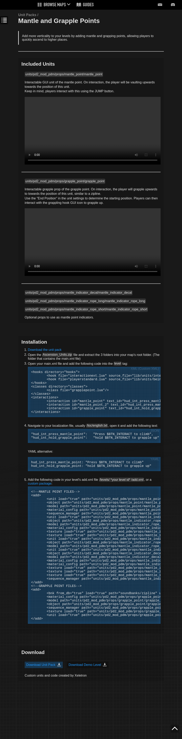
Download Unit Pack (40, 710)
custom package (40, 499)
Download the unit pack (44, 349)
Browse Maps (55, 5)
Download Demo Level (84, 710)
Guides (88, 5)
